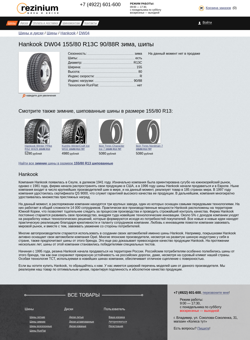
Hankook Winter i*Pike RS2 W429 (38, 135)
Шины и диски (31, 33)
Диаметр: (75, 62)
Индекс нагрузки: (81, 80)
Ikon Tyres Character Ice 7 (111, 134)
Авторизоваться (118, 321)
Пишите (203, 328)
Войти (207, 22)
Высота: (74, 71)
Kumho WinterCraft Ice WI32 (76, 134)
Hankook (68, 33)
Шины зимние (38, 321)
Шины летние (37, 317)
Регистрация (116, 326)
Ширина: (74, 67)
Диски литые (76, 317)
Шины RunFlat (38, 330)
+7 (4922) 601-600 (100, 4)
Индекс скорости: (81, 76)
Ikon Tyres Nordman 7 (149, 134)
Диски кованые (77, 326)
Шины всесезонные (41, 326)
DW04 (84, 33)
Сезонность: (77, 53)
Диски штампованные (81, 321)
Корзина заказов (218, 8)
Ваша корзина (117, 317)
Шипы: (73, 58)
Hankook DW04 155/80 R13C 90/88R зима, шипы (86, 44)
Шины (52, 33)
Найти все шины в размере (66, 163)
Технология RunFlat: (83, 85)
